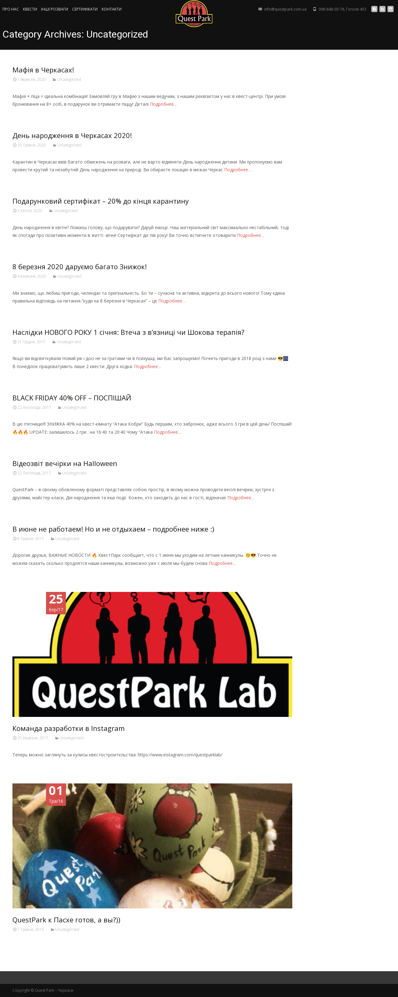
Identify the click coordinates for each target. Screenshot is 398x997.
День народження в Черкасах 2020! (72, 135)
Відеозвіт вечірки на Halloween (64, 463)
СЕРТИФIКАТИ (85, 9)
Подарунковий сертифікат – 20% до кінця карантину (100, 200)
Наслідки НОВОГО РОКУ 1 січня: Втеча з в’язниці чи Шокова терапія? (128, 332)
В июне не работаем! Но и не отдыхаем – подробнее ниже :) (113, 528)
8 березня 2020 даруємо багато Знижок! (79, 266)
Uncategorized (69, 79)
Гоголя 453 (356, 9)
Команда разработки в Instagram (68, 728)
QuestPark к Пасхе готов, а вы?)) (66, 919)
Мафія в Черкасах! (43, 69)
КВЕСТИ (30, 9)
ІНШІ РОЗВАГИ (54, 9)
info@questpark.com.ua (285, 9)
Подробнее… (163, 104)
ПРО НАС (10, 9)
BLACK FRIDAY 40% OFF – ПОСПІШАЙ (71, 397)
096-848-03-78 (331, 9)
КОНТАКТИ (112, 9)
